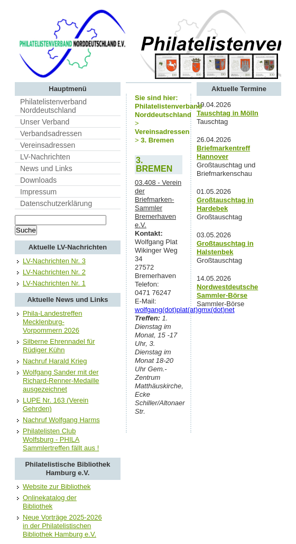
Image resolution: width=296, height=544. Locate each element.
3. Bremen (157, 140)
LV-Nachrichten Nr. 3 (54, 261)
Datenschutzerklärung (56, 203)
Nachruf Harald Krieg (55, 361)
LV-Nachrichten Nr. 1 (54, 283)
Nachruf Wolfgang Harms (61, 420)
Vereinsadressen (47, 145)
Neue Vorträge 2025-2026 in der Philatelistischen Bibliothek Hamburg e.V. (62, 525)
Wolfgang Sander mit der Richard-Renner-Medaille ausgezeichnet (61, 380)
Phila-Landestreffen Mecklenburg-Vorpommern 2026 (52, 321)
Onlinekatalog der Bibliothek (50, 502)
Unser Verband (44, 122)
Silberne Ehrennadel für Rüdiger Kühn (59, 345)
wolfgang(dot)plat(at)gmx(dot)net (185, 310)
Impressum (38, 192)
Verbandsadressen (51, 133)
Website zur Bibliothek (56, 487)
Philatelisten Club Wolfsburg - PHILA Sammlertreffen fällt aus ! (61, 439)
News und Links (46, 168)
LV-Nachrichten (45, 157)
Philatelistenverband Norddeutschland (53, 105)
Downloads (38, 180)
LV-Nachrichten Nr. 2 (54, 272)
